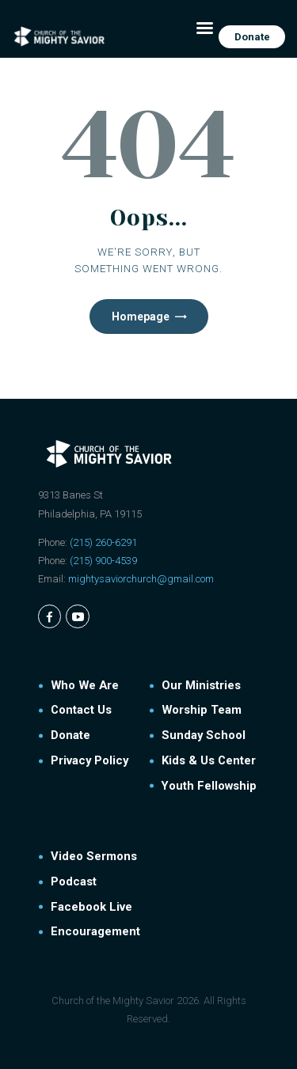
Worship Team (202, 710)
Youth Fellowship (209, 786)
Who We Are (85, 685)
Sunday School (204, 735)
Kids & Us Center (209, 760)
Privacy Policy (89, 760)
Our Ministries (201, 685)
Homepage (140, 316)
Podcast (74, 881)
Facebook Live (91, 907)
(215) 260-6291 (103, 542)
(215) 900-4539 (103, 561)
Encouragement (95, 931)
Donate (70, 735)
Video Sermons (94, 856)
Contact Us (81, 710)
